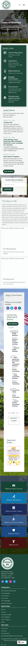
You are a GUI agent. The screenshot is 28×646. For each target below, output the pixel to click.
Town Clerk (4, 598)
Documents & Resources (8, 590)
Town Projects (5, 619)
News (2, 622)
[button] (14, 455)
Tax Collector (5, 596)
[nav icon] (23, 5)
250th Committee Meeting (15, 376)
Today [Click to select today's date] (13, 412)
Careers (3, 612)
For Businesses (5, 593)
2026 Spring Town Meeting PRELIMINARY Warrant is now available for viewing (13, 142)
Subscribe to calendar (14, 419)
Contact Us (4, 628)
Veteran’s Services (6, 603)
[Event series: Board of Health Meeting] (17, 330)
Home (3, 609)
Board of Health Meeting (15, 333)
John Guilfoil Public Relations (16, 640)
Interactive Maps (6, 614)
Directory (4, 631)
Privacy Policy (5, 633)
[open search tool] (19, 5)
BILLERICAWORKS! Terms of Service (12, 636)
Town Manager (5, 601)
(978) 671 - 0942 (6, 576)
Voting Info (7, 122)
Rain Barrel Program (11, 156)
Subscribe (7, 189)
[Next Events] (17, 413)
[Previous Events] (10, 413)
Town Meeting (5, 617)
